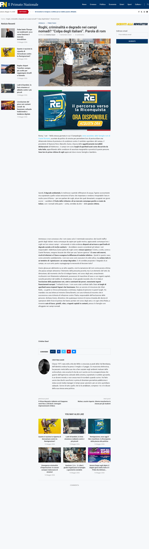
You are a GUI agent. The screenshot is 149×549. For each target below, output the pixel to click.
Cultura (138, 4)
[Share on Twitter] (63, 351)
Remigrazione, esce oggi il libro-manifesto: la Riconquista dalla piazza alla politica (99, 439)
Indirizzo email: (132, 33)
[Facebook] (138, 12)
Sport (130, 4)
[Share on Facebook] (59, 351)
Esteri (122, 4)
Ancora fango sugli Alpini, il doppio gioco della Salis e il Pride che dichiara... (99, 468)
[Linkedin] (147, 12)
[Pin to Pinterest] (69, 351)
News (84, 4)
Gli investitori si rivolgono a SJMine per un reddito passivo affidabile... (56, 12)
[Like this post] (53, 351)
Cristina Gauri (50, 35)
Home (3, 19)
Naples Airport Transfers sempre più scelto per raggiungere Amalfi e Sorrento (24, 74)
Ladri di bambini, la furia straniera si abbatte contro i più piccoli (74, 439)
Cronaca (93, 4)
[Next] (33, 12)
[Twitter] (141, 12)
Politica (102, 4)
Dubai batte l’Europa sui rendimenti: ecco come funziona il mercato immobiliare (24, 36)
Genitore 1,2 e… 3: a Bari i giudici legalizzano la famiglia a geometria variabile (74, 468)
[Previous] (31, 12)
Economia (112, 4)
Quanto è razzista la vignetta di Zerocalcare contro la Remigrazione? (49, 439)
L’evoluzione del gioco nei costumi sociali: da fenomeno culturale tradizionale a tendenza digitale (24, 113)
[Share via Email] (74, 351)
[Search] (148, 4)
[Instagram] (144, 12)
